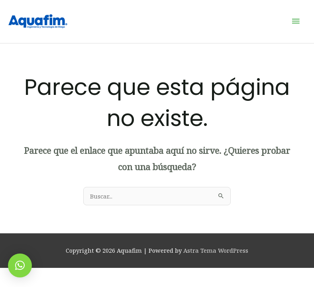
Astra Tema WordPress (215, 252)
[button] (20, 265)
